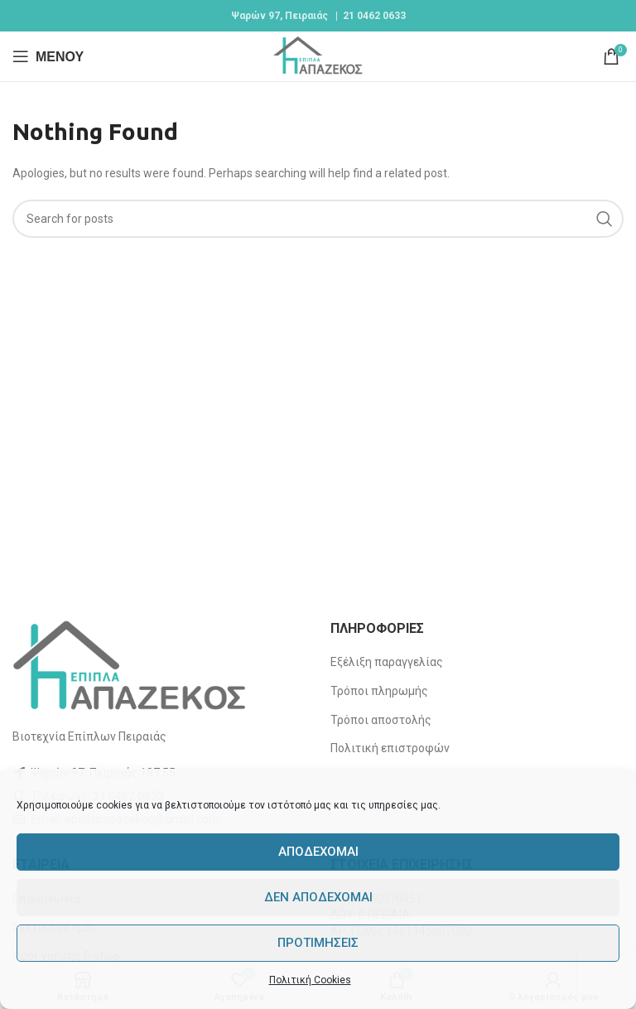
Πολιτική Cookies (310, 980)
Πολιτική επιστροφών (390, 748)
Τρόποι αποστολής (380, 720)
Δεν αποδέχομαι (318, 897)
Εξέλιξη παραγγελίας (386, 662)
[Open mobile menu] (48, 56)
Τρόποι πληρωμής (379, 691)
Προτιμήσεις (318, 942)
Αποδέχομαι (318, 851)
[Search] (318, 219)
